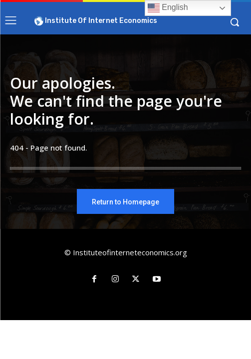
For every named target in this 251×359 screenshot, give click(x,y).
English (168, 8)
